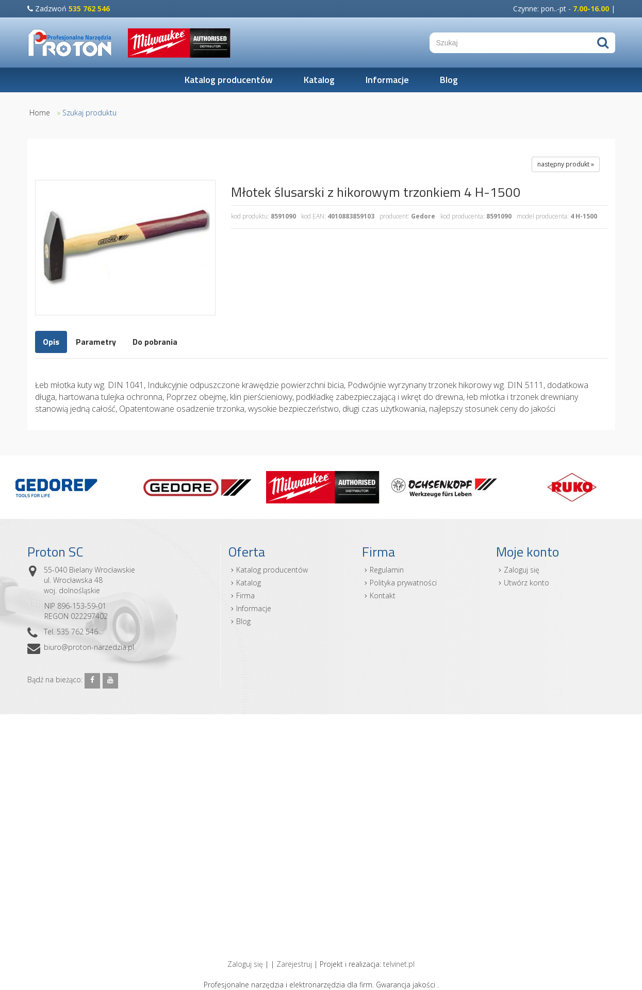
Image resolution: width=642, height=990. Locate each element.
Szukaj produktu (89, 113)
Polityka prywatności (403, 583)
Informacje (387, 80)
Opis (51, 341)
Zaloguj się (521, 570)
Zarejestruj (294, 964)
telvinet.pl (399, 964)
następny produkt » (565, 164)
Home (39, 113)
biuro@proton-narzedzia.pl (89, 647)
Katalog (319, 80)
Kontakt (383, 595)
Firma (245, 595)
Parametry (96, 341)
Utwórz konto (526, 583)
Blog (449, 80)
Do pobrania (155, 341)
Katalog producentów (229, 80)
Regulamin (387, 570)
